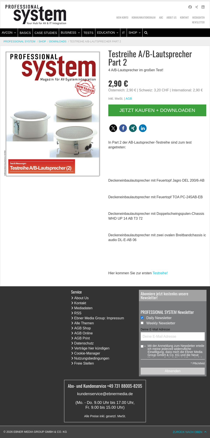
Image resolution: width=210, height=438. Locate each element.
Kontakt (184, 17)
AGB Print (82, 338)
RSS (77, 313)
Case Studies (46, 33)
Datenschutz (84, 343)
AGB (129, 98)
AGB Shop (82, 328)
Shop (133, 32)
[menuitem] (9, 32)
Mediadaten (198, 17)
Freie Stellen (84, 363)
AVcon (7, 32)
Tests (88, 33)
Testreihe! (160, 273)
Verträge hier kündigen (91, 348)
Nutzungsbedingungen (91, 358)
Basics (25, 33)
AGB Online (83, 333)
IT (123, 33)
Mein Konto (122, 17)
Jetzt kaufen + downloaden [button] (157, 110)
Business (68, 32)
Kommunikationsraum (144, 17)
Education (106, 32)
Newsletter (198, 22)
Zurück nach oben (187, 432)
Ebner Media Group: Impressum (99, 318)
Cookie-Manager (87, 353)
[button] (113, 128)
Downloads (57, 41)
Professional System (19, 41)
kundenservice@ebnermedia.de (105, 394)
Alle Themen (84, 323)
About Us (171, 17)
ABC (161, 17)
